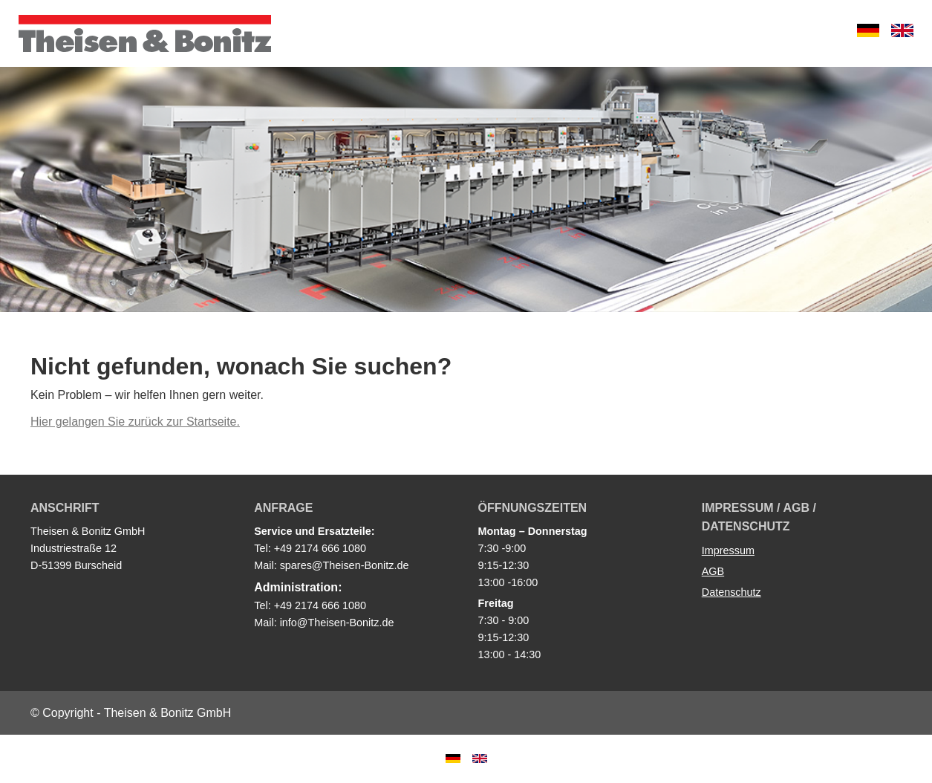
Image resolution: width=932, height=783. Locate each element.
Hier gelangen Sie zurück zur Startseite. (135, 421)
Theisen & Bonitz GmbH (145, 33)
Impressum (728, 550)
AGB (713, 571)
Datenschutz (731, 592)
